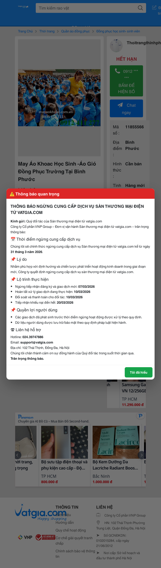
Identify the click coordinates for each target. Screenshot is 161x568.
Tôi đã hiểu (138, 372)
